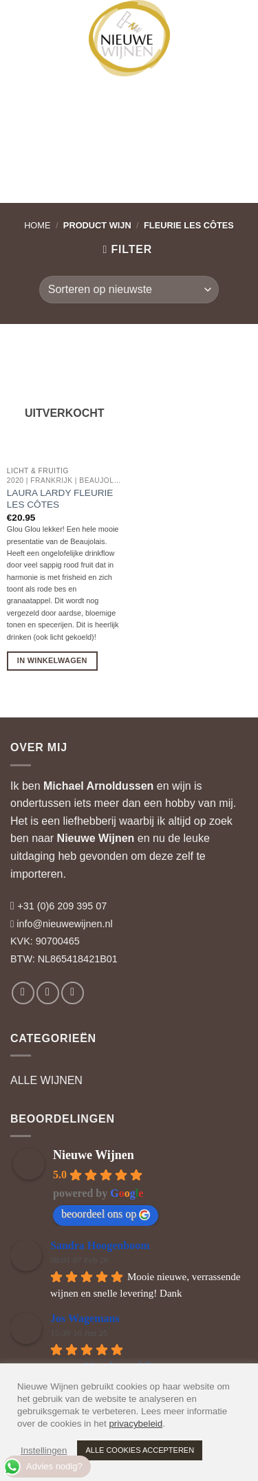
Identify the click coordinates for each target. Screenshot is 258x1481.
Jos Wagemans (85, 1318)
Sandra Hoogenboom (99, 1245)
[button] (23, 21)
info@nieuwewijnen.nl (64, 923)
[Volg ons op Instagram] (47, 993)
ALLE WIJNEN (46, 1080)
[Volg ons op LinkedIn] (72, 993)
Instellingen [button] (44, 1450)
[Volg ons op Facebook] (23, 993)
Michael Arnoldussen (98, 786)
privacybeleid (135, 1423)
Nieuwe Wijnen (96, 838)
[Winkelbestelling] (129, 289)
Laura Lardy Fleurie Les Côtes (60, 499)
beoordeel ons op (105, 1214)
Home (37, 225)
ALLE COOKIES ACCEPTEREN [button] (139, 1450)
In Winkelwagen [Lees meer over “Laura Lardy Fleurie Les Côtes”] (52, 660)
